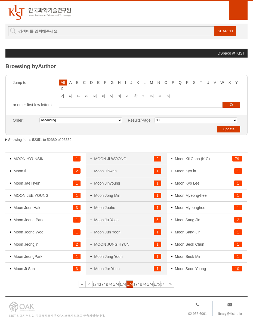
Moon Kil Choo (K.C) (192, 159)
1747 (136, 284)
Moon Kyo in (185, 171)
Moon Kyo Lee (187, 183)
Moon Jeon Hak (27, 207)
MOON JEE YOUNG (31, 195)
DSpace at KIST (231, 53)
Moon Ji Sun (24, 269)
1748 (143, 284)
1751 (163, 284)
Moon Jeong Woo (28, 232)
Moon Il (20, 171)
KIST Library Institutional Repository (39, 12)
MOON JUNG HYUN (111, 244)
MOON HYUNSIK (29, 159)
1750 (157, 284)
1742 (102, 284)
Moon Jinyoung (107, 183)
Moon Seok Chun (189, 244)
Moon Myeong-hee (191, 195)
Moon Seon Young (190, 269)
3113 (170, 284)
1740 (88, 284)
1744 (116, 284)
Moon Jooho (104, 207)
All (63, 82)
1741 (95, 284)
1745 (123, 284)
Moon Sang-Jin (187, 232)
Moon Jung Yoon (108, 256)
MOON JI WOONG (110, 159)
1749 (150, 284)
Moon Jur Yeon (106, 269)
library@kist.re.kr (230, 314)
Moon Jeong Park (29, 220)
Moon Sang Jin (187, 220)
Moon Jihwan (105, 171)
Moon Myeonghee (190, 207)
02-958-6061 (197, 314)
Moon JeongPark (28, 256)
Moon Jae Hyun (27, 183)
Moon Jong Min (107, 195)
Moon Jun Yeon (107, 232)
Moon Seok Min (188, 256)
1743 (109, 284)
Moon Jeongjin (26, 244)
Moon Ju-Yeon (106, 220)
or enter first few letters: (33, 105)
